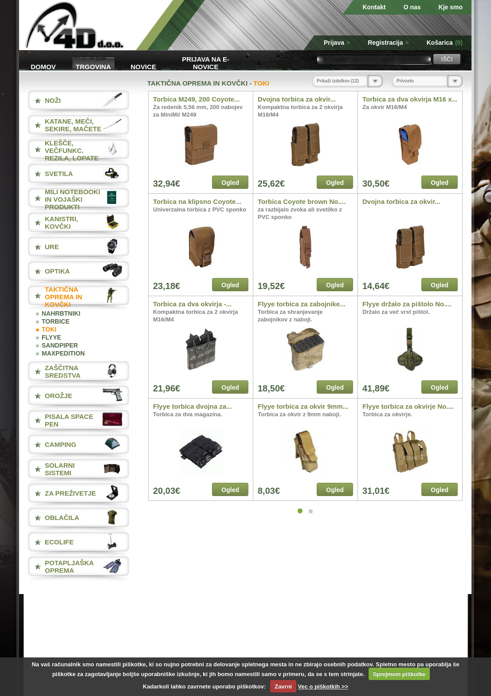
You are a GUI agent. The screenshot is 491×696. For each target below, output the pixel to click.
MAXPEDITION (63, 353)
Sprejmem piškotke (399, 674)
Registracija (388, 42)
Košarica (445, 42)
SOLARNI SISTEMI (60, 469)
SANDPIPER (60, 345)
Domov (43, 66)
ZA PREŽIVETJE (70, 493)
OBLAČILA (62, 517)
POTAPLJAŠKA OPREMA (69, 566)
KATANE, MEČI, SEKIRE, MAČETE (73, 125)
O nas (412, 7)
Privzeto (405, 80)
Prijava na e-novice (205, 62)
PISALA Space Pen (69, 420)
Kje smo (451, 7)
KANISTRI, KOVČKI (61, 222)
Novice (144, 66)
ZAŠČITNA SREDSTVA (63, 371)
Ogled (230, 182)
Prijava (337, 42)
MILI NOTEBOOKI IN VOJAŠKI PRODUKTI (72, 199)
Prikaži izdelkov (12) (338, 80)
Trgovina (93, 66)
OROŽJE (58, 395)
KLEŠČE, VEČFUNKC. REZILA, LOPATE (71, 150)
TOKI (49, 329)
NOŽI (53, 100)
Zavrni (283, 686)
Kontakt (374, 7)
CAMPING (60, 444)
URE (52, 246)
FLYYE (51, 337)
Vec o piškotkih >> (323, 686)
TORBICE (56, 321)
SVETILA (59, 173)
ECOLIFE (59, 542)
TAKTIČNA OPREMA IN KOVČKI (63, 296)
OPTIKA (57, 271)
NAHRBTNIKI (61, 313)
